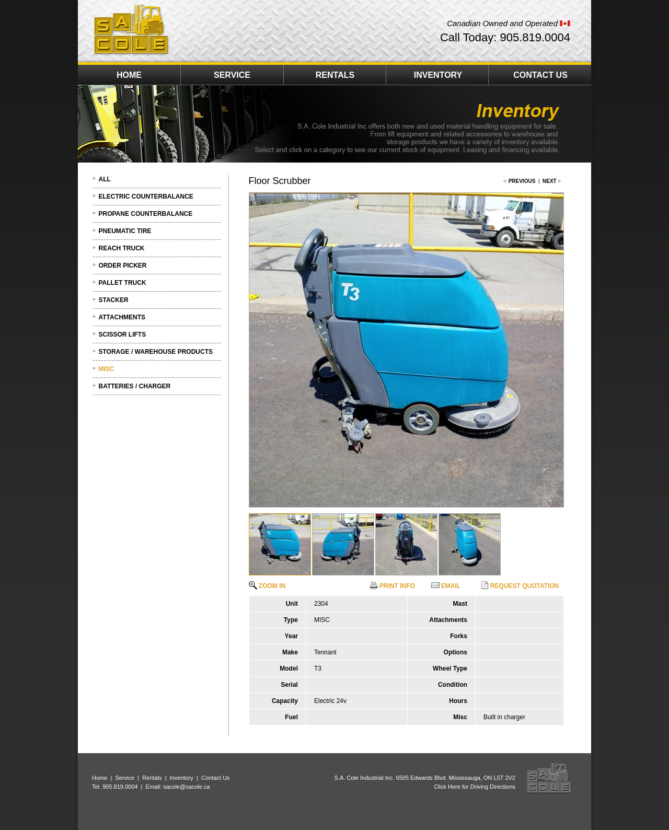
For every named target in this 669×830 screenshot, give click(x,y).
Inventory (181, 778)
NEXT (550, 181)
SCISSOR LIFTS (122, 334)
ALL (105, 179)
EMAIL (446, 586)
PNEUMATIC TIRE (125, 231)
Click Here (447, 786)
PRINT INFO (392, 586)
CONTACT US (540, 75)
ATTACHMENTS (122, 317)
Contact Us (215, 778)
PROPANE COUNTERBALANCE (146, 213)
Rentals (152, 778)
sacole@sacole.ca (186, 786)
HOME (129, 75)
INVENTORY (438, 75)
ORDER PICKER (123, 265)
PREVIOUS (522, 181)
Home (99, 778)
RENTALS (335, 75)
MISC (106, 369)
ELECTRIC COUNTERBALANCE (146, 196)
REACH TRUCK (122, 248)
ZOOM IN (267, 586)
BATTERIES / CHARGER (135, 386)
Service (124, 778)
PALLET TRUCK (122, 282)
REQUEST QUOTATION (519, 586)
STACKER (114, 300)
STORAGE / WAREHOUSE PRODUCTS (156, 351)
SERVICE (232, 75)
